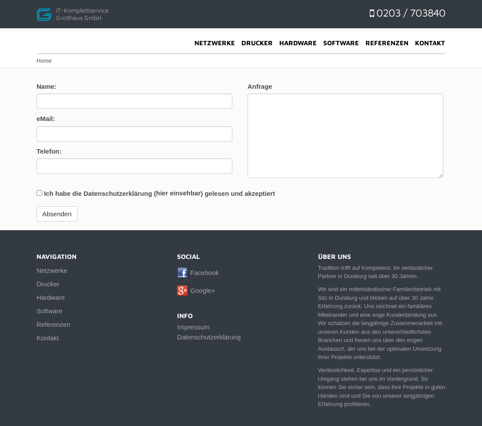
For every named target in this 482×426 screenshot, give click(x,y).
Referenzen (386, 43)
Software (341, 43)
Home (44, 60)
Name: (47, 86)
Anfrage (260, 86)
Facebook (204, 272)
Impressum (193, 327)
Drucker (257, 43)
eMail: (46, 118)
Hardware (298, 43)
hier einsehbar (178, 193)
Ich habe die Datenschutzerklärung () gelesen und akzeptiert (156, 193)
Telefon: (49, 151)
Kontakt (430, 43)
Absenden (57, 214)
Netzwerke (214, 43)
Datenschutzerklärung (209, 337)
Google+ (202, 290)
